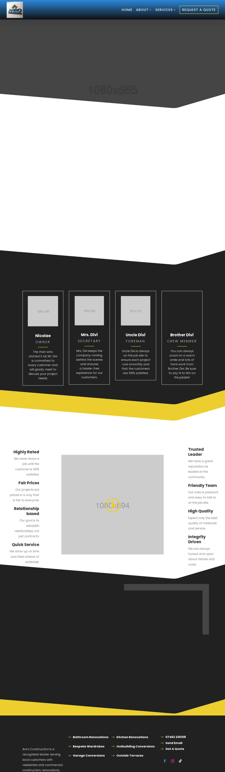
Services (164, 9)
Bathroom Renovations (91, 737)
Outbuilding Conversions (135, 746)
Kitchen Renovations (132, 737)
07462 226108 (175, 737)
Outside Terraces (129, 756)
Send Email (173, 743)
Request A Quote (199, 9)
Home (127, 9)
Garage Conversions (89, 756)
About (142, 9)
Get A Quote (174, 749)
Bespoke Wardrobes (88, 746)
